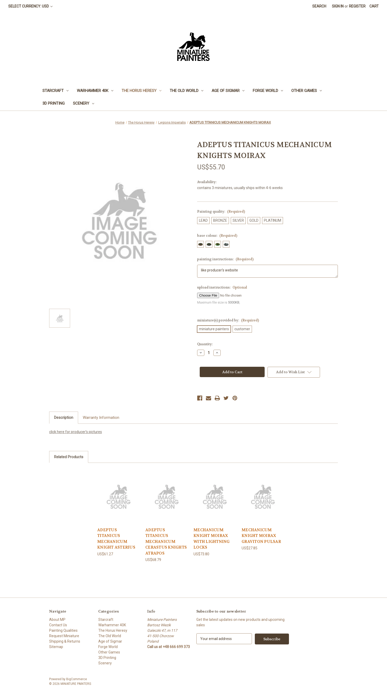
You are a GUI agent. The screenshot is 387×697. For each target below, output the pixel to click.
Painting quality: (221, 211)
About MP (57, 619)
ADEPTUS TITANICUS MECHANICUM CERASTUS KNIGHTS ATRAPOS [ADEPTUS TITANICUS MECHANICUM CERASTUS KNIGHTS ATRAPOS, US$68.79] (166, 541)
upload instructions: (222, 287)
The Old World (186, 90)
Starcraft (55, 90)
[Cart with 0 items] (374, 6)
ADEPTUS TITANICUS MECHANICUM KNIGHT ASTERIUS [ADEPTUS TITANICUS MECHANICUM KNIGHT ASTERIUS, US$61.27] (116, 538)
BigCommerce (76, 679)
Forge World (268, 90)
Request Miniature (64, 636)
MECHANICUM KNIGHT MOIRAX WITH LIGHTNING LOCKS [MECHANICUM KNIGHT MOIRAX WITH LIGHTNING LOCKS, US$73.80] (211, 538)
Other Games (306, 90)
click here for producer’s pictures (75, 432)
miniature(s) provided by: (228, 320)
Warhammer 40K (95, 90)
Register (357, 6)
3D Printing (53, 103)
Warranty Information (101, 417)
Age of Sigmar (228, 90)
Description (63, 417)
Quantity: (205, 344)
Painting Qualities (63, 630)
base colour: (217, 235)
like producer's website (267, 271)
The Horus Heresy (141, 90)
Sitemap (56, 647)
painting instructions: (225, 259)
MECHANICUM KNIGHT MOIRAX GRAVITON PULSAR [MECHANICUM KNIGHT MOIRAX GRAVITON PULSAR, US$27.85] (261, 535)
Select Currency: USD (30, 6)
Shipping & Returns (64, 641)
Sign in (338, 6)
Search (319, 6)
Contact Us (58, 625)
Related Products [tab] (68, 457)
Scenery (83, 103)
